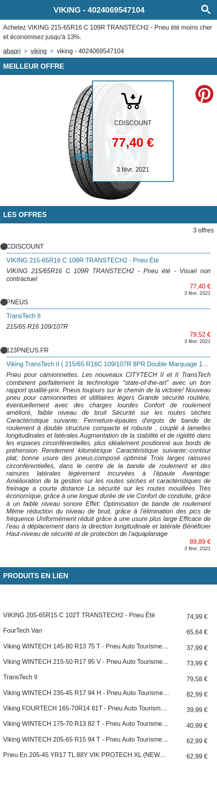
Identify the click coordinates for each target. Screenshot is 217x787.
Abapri (11, 51)
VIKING (39, 51)
